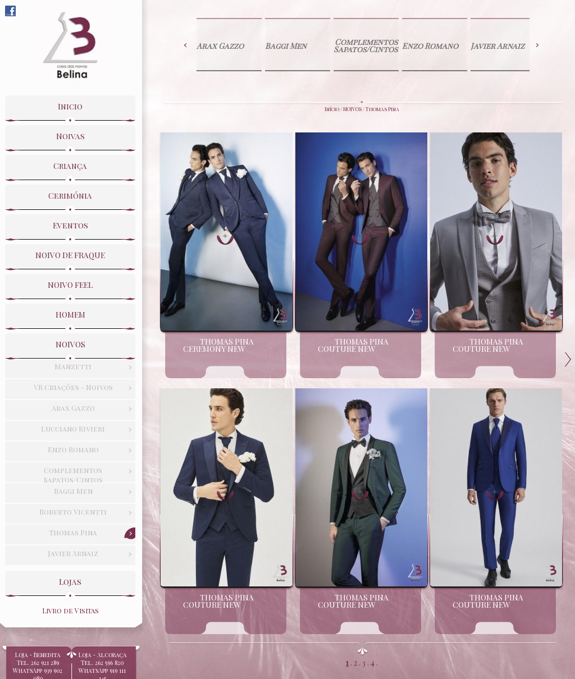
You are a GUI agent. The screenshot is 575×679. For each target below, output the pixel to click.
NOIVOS (352, 108)
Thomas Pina (382, 108)
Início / (334, 108)
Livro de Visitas (70, 608)
